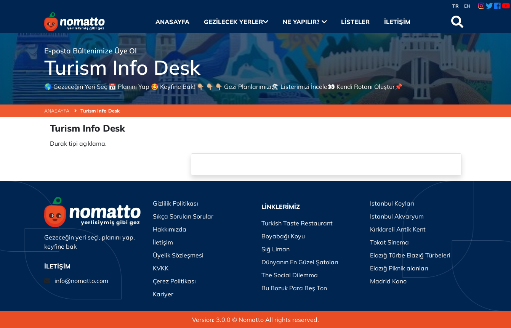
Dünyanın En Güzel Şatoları (299, 262)
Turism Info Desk (100, 111)
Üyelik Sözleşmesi (178, 255)
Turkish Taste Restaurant (297, 223)
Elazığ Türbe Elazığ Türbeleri (410, 255)
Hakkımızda (169, 229)
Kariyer (163, 294)
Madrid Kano (388, 281)
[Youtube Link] (506, 6)
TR (455, 6)
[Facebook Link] (497, 6)
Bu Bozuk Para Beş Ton (294, 288)
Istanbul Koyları (392, 203)
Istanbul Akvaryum (397, 216)
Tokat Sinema (389, 242)
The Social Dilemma (289, 275)
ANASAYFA (60, 111)
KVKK (160, 268)
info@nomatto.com (81, 281)
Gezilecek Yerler (236, 22)
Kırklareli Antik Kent (398, 229)
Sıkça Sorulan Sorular (183, 216)
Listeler (355, 22)
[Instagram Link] (481, 6)
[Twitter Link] (489, 6)
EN (467, 6)
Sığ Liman (275, 249)
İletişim (397, 22)
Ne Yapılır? (305, 22)
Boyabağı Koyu (283, 236)
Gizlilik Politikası (175, 203)
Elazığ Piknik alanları (399, 268)
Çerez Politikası (174, 281)
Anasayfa (172, 22)
